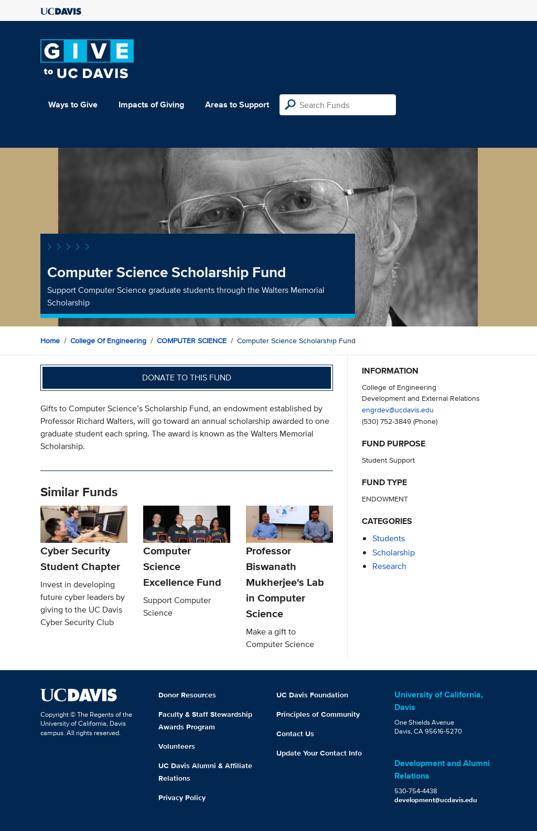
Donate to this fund (186, 377)
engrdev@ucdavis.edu (398, 409)
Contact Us (295, 733)
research (389, 566)
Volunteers (176, 746)
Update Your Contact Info (319, 753)
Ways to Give (73, 105)
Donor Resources (187, 695)
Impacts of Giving (151, 105)
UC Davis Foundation (312, 695)
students (388, 538)
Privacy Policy (182, 797)
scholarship (393, 552)
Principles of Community (318, 714)
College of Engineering (108, 340)
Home (50, 340)
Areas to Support (237, 105)
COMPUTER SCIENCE (192, 340)
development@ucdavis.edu (435, 800)
